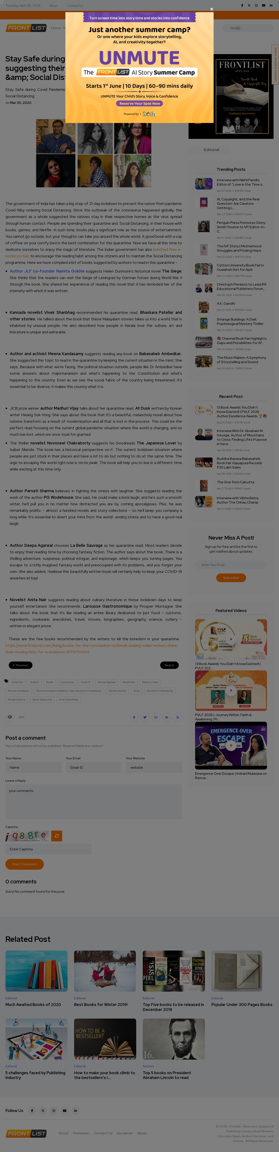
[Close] (139, 9)
